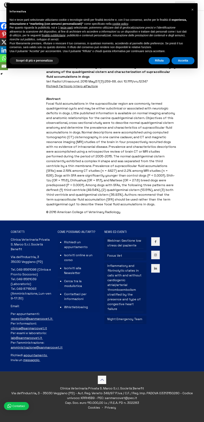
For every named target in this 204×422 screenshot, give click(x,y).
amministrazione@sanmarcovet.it (37, 347)
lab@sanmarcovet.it (27, 338)
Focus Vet (114, 255)
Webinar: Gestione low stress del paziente (124, 242)
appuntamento (36, 355)
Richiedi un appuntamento (76, 244)
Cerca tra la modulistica (73, 283)
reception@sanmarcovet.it (32, 319)
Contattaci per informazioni (75, 296)
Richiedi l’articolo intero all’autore (72, 86)
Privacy (110, 407)
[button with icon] (155, 241)
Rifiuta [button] (159, 60)
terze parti (66, 27)
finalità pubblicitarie (53, 35)
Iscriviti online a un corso (78, 257)
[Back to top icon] (102, 380)
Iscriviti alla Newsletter (72, 270)
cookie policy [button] (120, 23)
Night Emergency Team (124, 319)
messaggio (31, 360)
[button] (192, 9)
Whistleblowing (76, 307)
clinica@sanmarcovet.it (29, 328)
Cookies (94, 407)
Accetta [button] (183, 60)
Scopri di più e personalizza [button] (34, 60)
